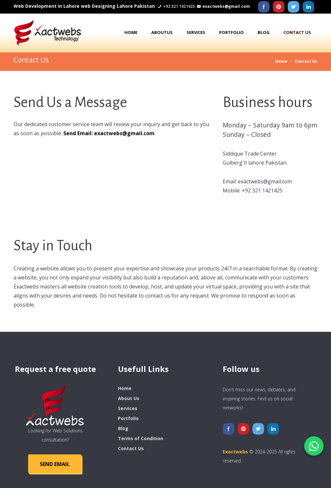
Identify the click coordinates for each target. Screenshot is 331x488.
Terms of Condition (140, 438)
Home (130, 32)
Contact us (297, 32)
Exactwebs (235, 452)
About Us (128, 398)
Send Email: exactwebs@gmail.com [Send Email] (109, 133)
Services (196, 32)
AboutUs (162, 32)
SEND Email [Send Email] (55, 464)
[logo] (55, 405)
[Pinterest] (278, 7)
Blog (264, 32)
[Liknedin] (308, 7)
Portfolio (231, 32)
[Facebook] (264, 7)
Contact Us (306, 61)
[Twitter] (293, 7)
